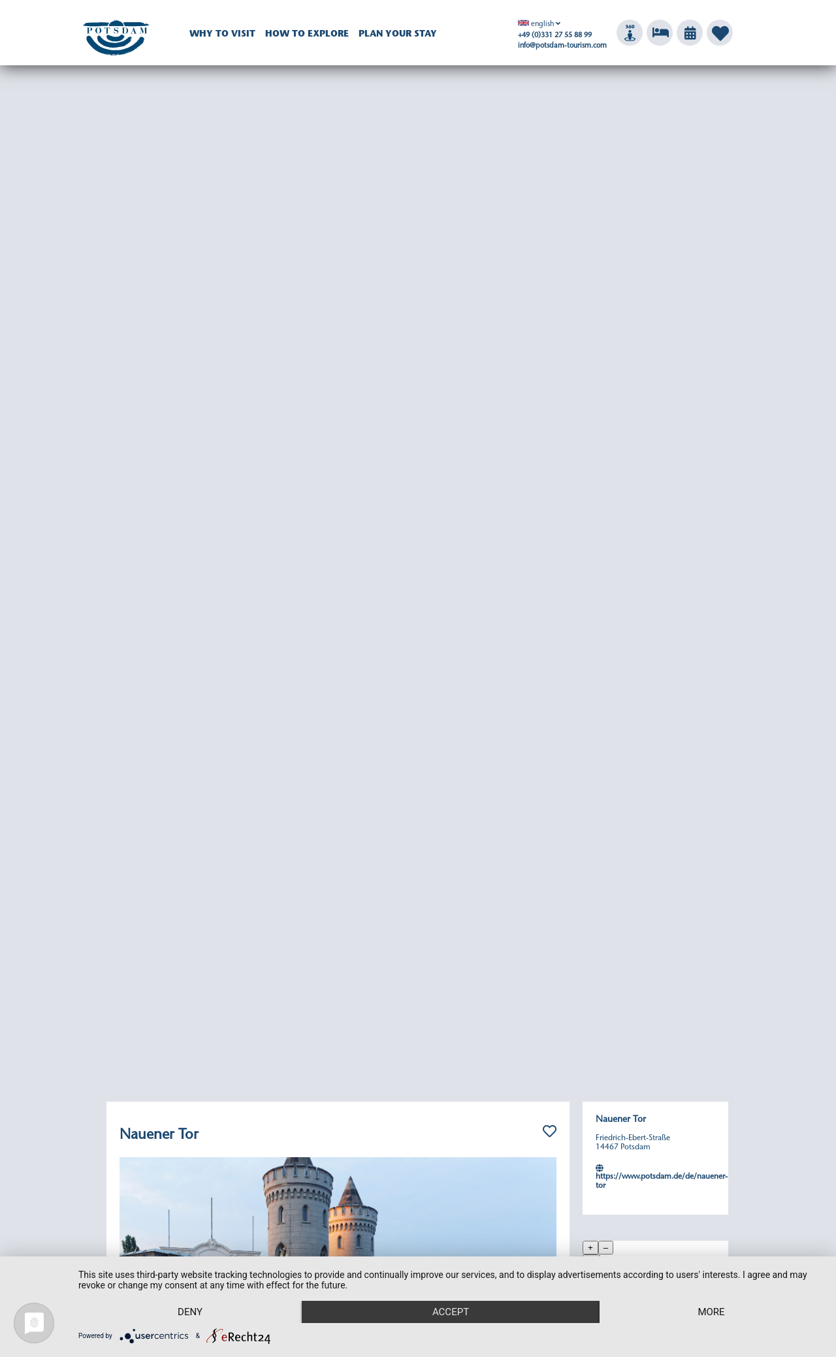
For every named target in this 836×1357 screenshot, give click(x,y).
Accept (450, 1312)
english (536, 24)
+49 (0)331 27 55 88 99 (555, 35)
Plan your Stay (398, 34)
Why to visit (222, 34)
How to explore (307, 34)
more (711, 1312)
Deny (190, 1312)
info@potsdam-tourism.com (562, 46)
